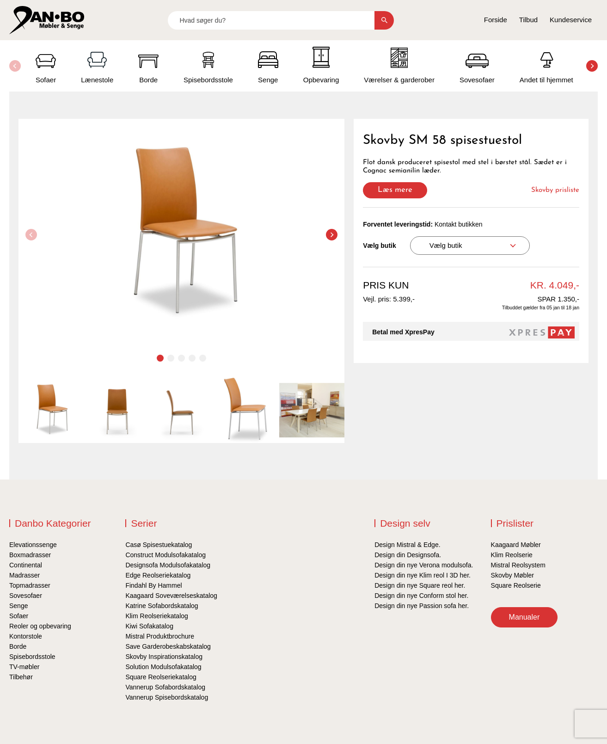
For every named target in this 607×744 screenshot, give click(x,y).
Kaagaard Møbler (516, 544)
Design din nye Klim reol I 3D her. (422, 575)
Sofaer (18, 616)
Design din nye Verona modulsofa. (423, 565)
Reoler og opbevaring (40, 626)
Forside (495, 20)
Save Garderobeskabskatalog (167, 646)
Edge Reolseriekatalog (157, 575)
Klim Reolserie (512, 555)
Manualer (524, 617)
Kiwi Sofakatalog (149, 626)
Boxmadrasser (30, 555)
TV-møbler (24, 666)
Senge (18, 605)
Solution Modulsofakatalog (163, 666)
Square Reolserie (516, 585)
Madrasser (24, 575)
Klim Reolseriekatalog (156, 616)
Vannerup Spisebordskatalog (166, 697)
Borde (17, 646)
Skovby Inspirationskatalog (163, 656)
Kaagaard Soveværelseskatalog (171, 595)
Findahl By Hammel (153, 585)
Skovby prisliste (555, 190)
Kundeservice (571, 20)
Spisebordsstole (32, 656)
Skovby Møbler (512, 575)
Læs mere (395, 190)
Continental (25, 565)
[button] (592, 66)
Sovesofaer (25, 595)
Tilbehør (21, 677)
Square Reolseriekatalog (160, 677)
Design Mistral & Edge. (407, 544)
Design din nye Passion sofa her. (421, 605)
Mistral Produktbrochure (159, 636)
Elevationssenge (33, 544)
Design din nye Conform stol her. (421, 595)
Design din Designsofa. (407, 555)
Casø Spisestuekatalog (158, 544)
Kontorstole (25, 636)
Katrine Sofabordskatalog (161, 605)
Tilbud (528, 20)
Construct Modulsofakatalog (165, 555)
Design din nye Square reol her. (419, 585)
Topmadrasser (29, 585)
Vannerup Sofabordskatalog (165, 687)
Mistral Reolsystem (518, 565)
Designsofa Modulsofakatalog (167, 565)
